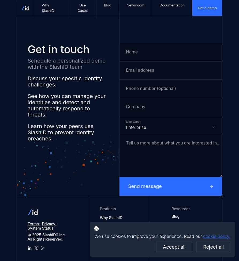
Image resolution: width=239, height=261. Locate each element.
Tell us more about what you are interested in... (173, 143)
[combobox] (171, 125)
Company (135, 106)
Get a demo (207, 8)
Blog (175, 216)
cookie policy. (216, 236)
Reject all (213, 247)
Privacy (49, 224)
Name (132, 52)
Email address (140, 70)
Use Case (133, 122)
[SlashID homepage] (25, 8)
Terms (34, 224)
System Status (40, 228)
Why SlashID (111, 217)
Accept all (174, 247)
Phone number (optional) (151, 88)
